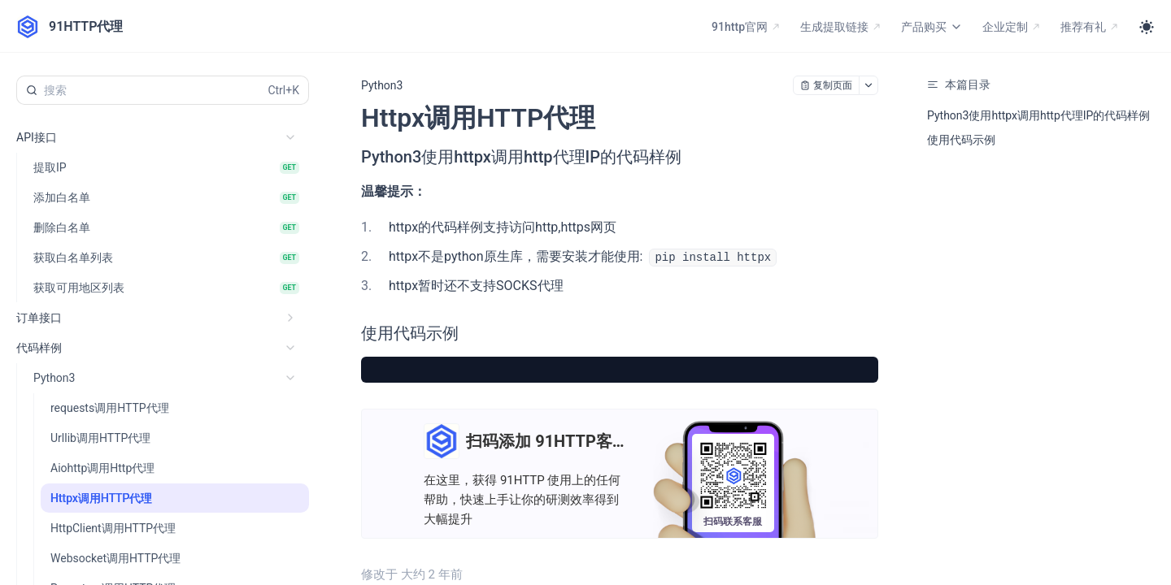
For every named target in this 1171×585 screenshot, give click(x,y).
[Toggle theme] (1146, 27)
